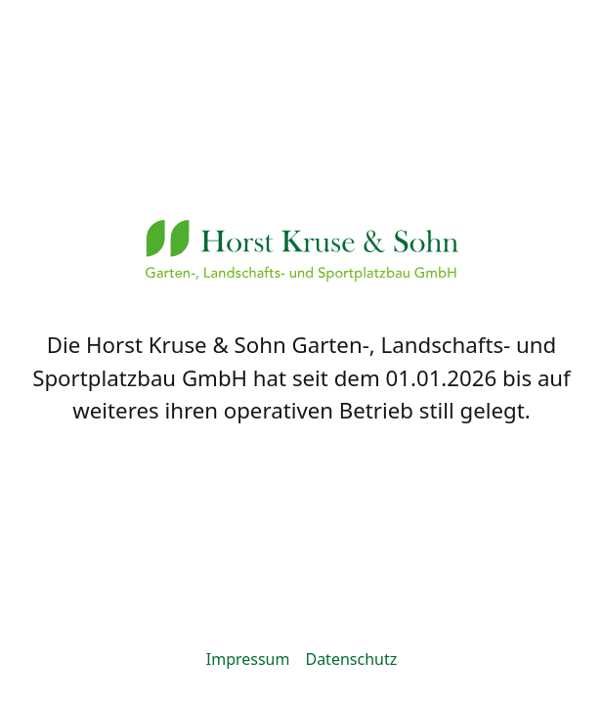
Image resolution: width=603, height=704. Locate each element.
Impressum (248, 659)
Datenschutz (351, 659)
